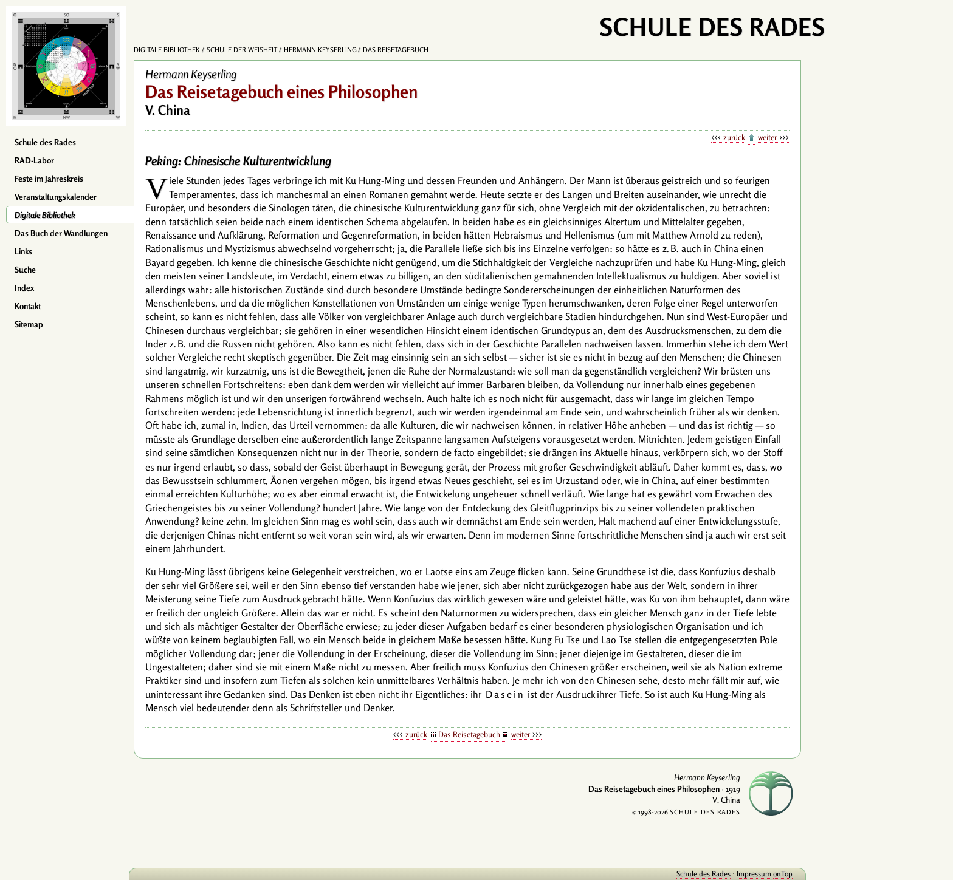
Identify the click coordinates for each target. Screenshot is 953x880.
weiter (767, 137)
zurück (734, 137)
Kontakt (28, 306)
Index (24, 288)
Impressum (754, 873)
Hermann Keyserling (320, 50)
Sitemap (29, 324)
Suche (25, 270)
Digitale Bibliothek (45, 215)
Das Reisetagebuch (395, 50)
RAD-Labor (34, 160)
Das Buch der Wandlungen (61, 233)
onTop (783, 873)
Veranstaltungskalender (56, 197)
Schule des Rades (45, 142)
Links (23, 251)
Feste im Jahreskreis (49, 178)
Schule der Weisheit (242, 50)
